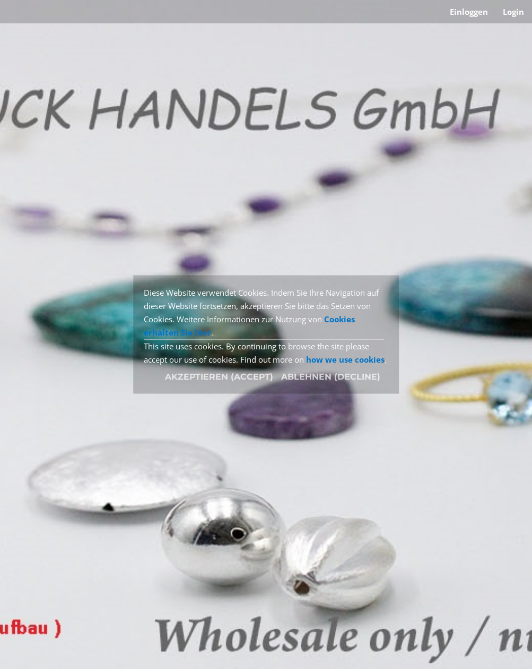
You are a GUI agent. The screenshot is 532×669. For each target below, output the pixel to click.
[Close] (330, 377)
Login (513, 11)
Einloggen (469, 11)
